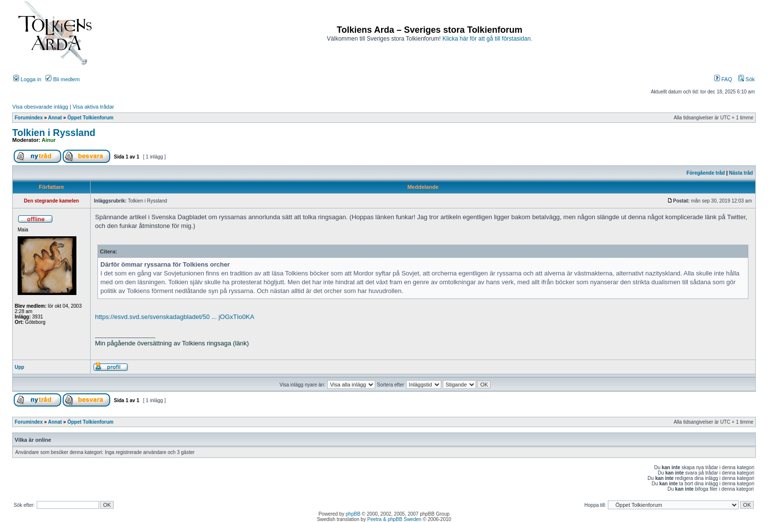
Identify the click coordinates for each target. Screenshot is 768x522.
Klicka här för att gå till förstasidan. (487, 38)
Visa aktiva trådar (93, 107)
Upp (19, 367)
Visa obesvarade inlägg (40, 107)
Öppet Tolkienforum (90, 117)
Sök (746, 79)
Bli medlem (62, 79)
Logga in (27, 79)
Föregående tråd (706, 173)
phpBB (353, 514)
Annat (55, 117)
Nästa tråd (741, 173)
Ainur (49, 140)
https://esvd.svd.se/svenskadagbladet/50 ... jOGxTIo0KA (174, 316)
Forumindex (29, 117)
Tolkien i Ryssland (54, 132)
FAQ (723, 79)
